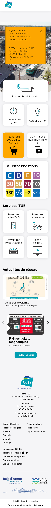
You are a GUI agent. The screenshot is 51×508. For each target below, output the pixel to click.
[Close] (40, 31)
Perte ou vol (32, 428)
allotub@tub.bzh (25, 416)
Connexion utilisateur (13, 464)
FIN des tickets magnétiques (19, 340)
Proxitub (6, 431)
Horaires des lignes (12, 428)
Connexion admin (11, 460)
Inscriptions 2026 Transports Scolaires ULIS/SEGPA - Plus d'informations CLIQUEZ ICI (21, 54)
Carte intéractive (11, 424)
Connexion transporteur (14, 456)
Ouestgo (7, 442)
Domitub (7, 435)
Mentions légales (29, 501)
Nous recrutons (34, 424)
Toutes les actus (25, 355)
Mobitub (7, 439)
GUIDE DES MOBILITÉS (17, 302)
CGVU (16, 501)
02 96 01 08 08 (25, 409)
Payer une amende (36, 431)
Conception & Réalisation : (25, 505)
